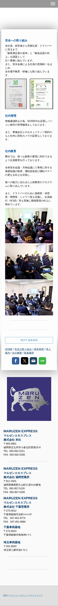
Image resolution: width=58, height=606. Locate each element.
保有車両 (39, 349)
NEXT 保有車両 (29, 340)
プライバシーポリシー (19, 595)
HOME (9, 349)
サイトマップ (36, 595)
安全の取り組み (23, 349)
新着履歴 (29, 353)
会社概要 (17, 353)
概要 (5, 595)
